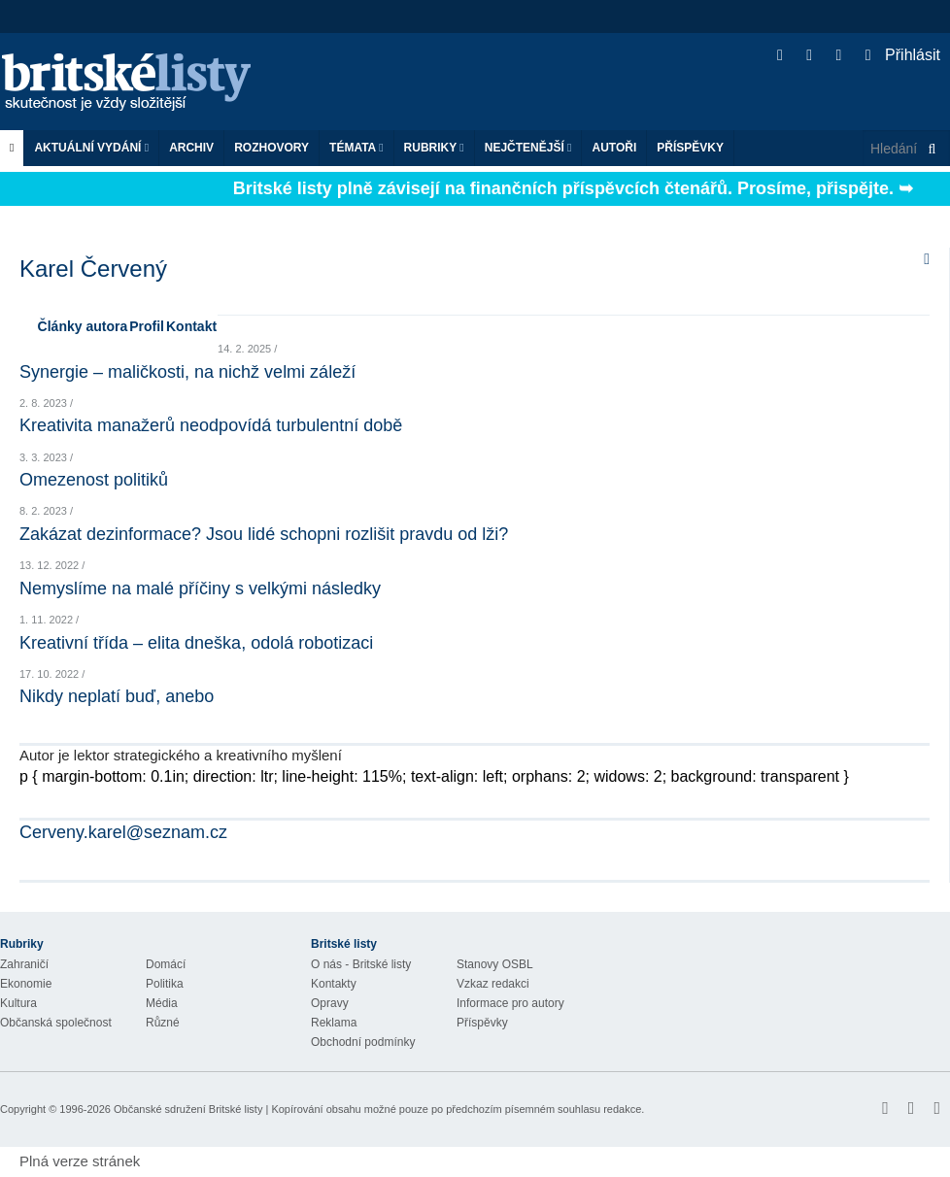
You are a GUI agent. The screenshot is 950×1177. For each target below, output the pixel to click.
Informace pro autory (510, 1003)
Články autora (83, 326)
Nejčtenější (528, 147)
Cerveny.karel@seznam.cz (123, 832)
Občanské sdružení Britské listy (188, 1109)
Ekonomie (25, 984)
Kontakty (333, 984)
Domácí (166, 964)
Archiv (191, 147)
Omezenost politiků (93, 479)
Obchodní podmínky (363, 1042)
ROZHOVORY (271, 147)
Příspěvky (690, 147)
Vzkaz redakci (493, 984)
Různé (163, 1022)
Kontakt (191, 326)
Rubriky (434, 147)
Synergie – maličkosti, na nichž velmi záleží (187, 372)
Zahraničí (24, 964)
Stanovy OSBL (495, 964)
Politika (165, 984)
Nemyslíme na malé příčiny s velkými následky (200, 588)
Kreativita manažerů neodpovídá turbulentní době (210, 425)
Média (162, 1003)
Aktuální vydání (91, 147)
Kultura (18, 1003)
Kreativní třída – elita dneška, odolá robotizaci (196, 643)
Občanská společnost (56, 1022)
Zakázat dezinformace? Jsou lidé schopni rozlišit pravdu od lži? (263, 534)
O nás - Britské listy (361, 964)
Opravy (330, 1003)
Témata (356, 147)
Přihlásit (902, 55)
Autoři (614, 147)
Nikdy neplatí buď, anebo (116, 696)
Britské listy (136, 83)
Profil (146, 326)
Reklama (333, 1022)
